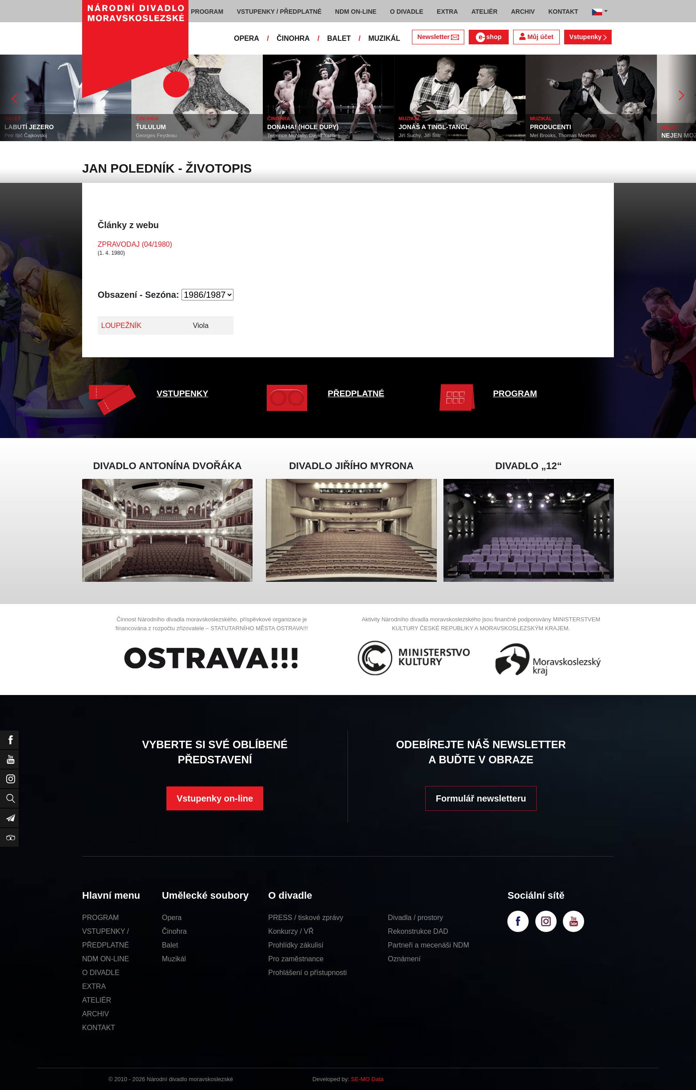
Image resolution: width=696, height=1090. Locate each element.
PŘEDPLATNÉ (356, 393)
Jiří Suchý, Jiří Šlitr (420, 135)
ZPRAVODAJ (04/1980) (135, 244)
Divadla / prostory (415, 917)
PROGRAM (515, 393)
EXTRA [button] (447, 11)
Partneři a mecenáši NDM (428, 945)
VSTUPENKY (182, 393)
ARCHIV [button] (523, 11)
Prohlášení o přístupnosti (307, 972)
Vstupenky (587, 36)
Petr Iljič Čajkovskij (25, 135)
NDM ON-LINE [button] (355, 11)
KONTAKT (98, 1027)
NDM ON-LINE (105, 959)
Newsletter (438, 36)
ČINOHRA (293, 38)
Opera (172, 917)
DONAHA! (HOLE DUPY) (303, 126)
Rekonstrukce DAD (418, 931)
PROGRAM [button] (207, 11)
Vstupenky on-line (215, 798)
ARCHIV (95, 1014)
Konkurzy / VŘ (290, 931)
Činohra (174, 931)
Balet (170, 945)
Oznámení (404, 959)
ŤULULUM (151, 126)
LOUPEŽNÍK (121, 325)
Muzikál (174, 959)
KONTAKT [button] (563, 11)
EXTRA (94, 986)
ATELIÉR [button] (484, 11)
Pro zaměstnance (296, 959)
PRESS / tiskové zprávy (305, 917)
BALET (339, 38)
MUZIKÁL (384, 38)
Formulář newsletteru (481, 798)
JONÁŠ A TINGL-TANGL (434, 126)
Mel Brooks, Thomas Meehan (563, 135)
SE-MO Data (367, 1079)
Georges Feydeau (156, 135)
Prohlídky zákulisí (296, 945)
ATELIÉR (96, 1000)
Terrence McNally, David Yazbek (303, 135)
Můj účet (536, 36)
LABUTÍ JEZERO (29, 126)
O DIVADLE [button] (406, 11)
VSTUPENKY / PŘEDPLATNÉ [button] (279, 11)
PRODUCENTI (550, 126)
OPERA (246, 38)
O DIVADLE (100, 972)
